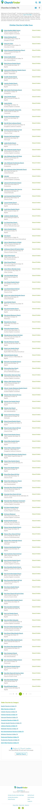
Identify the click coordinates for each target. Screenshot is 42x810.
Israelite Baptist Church (10, 76)
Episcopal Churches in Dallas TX (9, 717)
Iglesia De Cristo (8, 43)
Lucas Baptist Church (10, 302)
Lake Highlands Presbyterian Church (14, 163)
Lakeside (6, 176)
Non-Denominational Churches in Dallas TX (12, 731)
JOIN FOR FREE (27, 14)
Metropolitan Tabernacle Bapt (12, 375)
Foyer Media (20, 790)
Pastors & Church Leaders (21, 748)
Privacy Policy (15, 805)
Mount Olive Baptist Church (11, 441)
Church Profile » (36, 30)
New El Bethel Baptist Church (12, 560)
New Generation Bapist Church (12, 573)
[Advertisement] (21, 773)
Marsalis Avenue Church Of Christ (13, 335)
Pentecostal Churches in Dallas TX (10, 737)
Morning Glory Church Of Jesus (12, 394)
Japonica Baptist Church (10, 83)
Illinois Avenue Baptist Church (12, 63)
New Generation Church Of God (13, 580)
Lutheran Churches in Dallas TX (9, 726)
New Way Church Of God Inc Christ (14, 673)
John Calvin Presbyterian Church (13, 90)
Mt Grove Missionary (10, 514)
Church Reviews (31, 797)
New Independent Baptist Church (13, 600)
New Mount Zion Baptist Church (13, 646)
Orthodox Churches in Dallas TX (9, 734)
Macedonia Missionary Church (12, 315)
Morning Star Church (9, 408)
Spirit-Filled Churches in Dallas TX (10, 742)
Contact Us (30, 801)
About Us (27, 805)
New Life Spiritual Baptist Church (13, 626)
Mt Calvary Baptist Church (11, 507)
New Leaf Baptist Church (11, 613)
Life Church (7, 235)
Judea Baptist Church (10, 96)
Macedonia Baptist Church (11, 308)
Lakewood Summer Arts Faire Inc (13, 189)
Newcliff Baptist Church (10, 686)
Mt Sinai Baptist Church (10, 520)
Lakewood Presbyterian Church (12, 182)
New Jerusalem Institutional (11, 606)
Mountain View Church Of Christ (13, 487)
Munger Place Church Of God (12, 534)
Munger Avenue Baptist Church (12, 527)
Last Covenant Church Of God (12, 196)
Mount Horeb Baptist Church (12, 434)
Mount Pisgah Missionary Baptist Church (15, 454)
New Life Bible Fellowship (11, 620)
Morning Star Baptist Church (12, 401)
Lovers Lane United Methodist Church (14, 295)
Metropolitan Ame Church (11, 368)
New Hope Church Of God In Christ (14, 593)
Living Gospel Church (10, 262)
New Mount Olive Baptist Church (13, 640)
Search (36, 2)
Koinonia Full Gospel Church (11, 136)
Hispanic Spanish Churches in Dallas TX (11, 723)
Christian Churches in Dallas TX (9, 714)
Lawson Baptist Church (10, 202)
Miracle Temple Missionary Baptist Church (15, 388)
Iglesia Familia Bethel (10, 56)
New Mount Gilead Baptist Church (13, 633)
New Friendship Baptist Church (12, 567)
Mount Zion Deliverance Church (13, 481)
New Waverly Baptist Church (12, 666)
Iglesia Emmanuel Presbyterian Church (14, 50)
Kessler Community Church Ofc (12, 110)
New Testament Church (10, 653)
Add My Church (21, 754)
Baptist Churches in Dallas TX (8, 706)
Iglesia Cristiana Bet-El (10, 37)
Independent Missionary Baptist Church (15, 70)
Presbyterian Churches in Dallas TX (10, 740)
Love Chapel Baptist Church (11, 282)
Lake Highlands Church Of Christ (13, 156)
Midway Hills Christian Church (12, 381)
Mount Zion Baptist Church (11, 467)
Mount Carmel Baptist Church (12, 421)
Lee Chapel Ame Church (10, 222)
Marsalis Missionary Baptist (11, 341)
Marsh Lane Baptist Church (11, 348)
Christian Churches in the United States (16, 795)
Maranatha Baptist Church (11, 328)
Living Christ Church (9, 255)
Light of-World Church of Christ (12, 242)
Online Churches (11, 799)
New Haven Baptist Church (11, 587)
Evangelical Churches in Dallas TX (9, 720)
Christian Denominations (13, 797)
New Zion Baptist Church (11, 679)
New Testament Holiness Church (13, 659)
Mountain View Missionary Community (14, 500)
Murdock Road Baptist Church (12, 547)
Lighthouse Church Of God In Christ (14, 249)
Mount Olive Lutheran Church (12, 447)
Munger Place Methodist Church (13, 540)
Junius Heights (8, 103)
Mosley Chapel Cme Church (11, 414)
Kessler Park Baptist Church (11, 116)
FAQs (29, 799)
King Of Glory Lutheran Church (12, 123)
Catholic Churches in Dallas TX (9, 711)
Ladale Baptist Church (10, 143)
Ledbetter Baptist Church (11, 216)
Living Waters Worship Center (12, 269)
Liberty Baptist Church (10, 229)
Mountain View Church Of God (12, 494)
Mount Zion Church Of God (11, 474)
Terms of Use (21, 805)
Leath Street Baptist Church (11, 209)
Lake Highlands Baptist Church (12, 149)
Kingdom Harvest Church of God (13, 129)
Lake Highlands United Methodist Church (15, 169)
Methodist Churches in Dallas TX (9, 728)
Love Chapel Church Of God (11, 288)
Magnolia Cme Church (10, 322)
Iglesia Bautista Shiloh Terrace (12, 30)
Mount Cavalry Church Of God (12, 428)
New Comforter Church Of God (12, 553)
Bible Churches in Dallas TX (8, 709)
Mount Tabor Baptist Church (12, 461)
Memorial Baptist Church (11, 355)
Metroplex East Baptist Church (12, 361)
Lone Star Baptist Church (11, 275)
